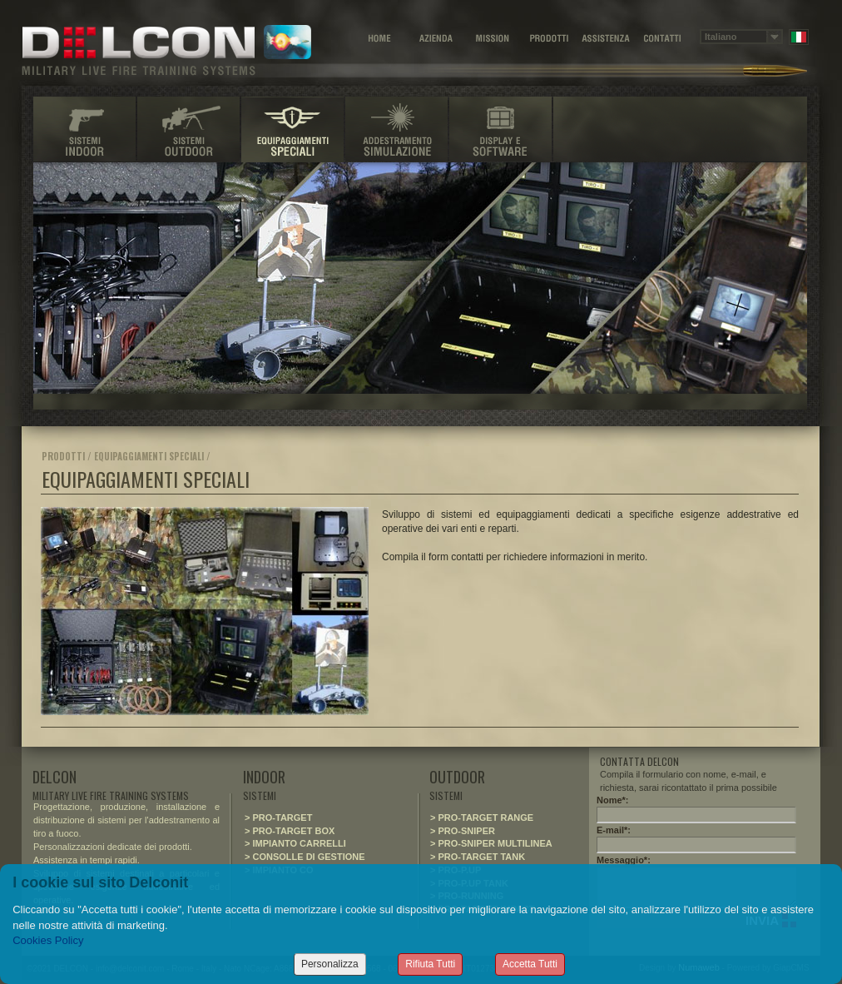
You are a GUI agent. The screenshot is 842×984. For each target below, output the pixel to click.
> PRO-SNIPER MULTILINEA (491, 843)
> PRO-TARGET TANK (477, 857)
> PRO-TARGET (278, 817)
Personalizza (330, 964)
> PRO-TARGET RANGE (481, 817)
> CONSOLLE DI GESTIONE (305, 857)
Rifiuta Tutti (430, 964)
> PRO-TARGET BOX (289, 831)
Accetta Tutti (530, 964)
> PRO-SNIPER (462, 831)
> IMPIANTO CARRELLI (295, 843)
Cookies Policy (47, 940)
